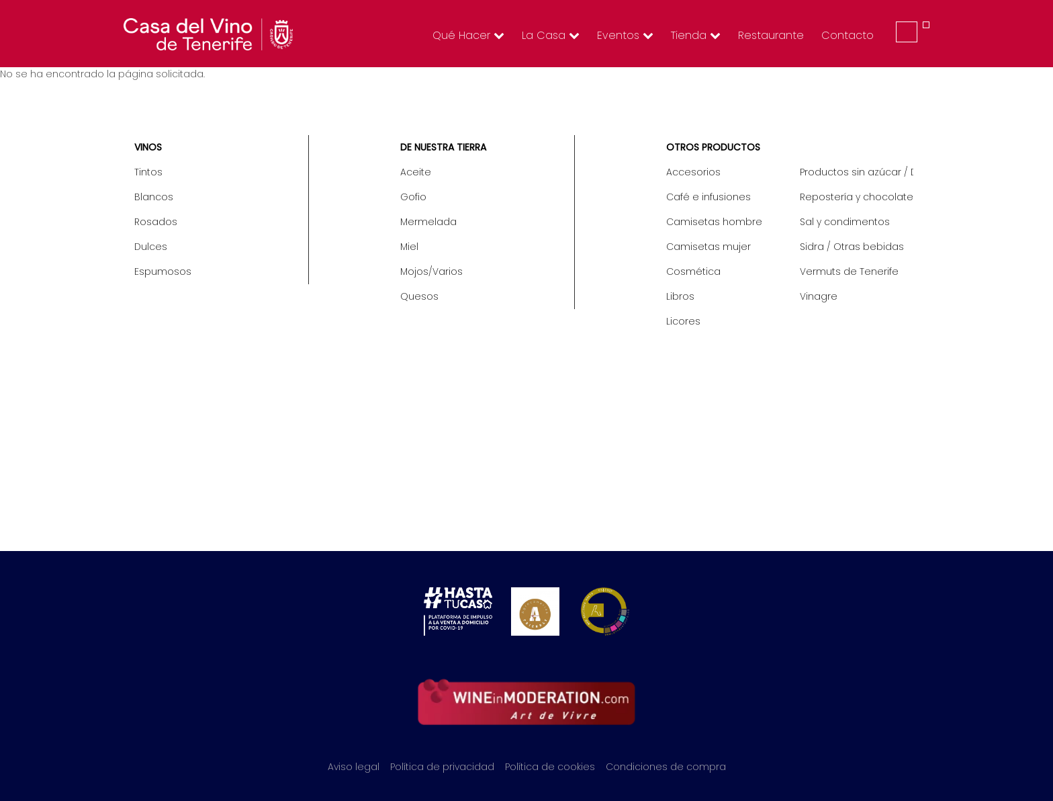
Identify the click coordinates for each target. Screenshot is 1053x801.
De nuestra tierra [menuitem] (443, 147)
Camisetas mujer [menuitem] (708, 246)
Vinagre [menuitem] (818, 296)
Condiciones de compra (666, 766)
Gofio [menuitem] (413, 197)
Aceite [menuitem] (415, 172)
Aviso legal (353, 766)
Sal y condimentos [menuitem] (845, 221)
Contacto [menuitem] (847, 35)
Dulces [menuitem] (150, 246)
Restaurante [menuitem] (771, 35)
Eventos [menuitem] (625, 35)
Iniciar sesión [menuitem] (906, 32)
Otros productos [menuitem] (713, 147)
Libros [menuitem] (680, 296)
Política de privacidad (442, 766)
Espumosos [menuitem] (162, 271)
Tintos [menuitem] (148, 172)
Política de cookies (550, 766)
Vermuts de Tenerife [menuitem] (849, 271)
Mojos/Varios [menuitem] (431, 271)
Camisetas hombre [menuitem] (714, 221)
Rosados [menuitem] (155, 221)
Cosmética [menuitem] (693, 271)
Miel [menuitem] (409, 246)
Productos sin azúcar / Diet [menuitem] (856, 172)
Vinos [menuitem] (148, 147)
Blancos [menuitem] (153, 197)
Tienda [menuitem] (696, 35)
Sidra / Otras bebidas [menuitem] (852, 246)
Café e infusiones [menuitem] (708, 197)
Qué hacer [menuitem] (468, 35)
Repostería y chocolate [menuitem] (856, 197)
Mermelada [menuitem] (428, 221)
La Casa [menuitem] (551, 35)
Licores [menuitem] (683, 321)
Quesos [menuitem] (419, 296)
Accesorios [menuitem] (693, 172)
